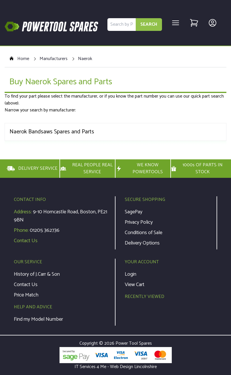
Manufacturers (54, 58)
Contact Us (26, 240)
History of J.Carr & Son (37, 274)
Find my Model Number (38, 319)
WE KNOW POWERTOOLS (139, 169)
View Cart (134, 284)
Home (19, 58)
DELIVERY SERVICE (32, 169)
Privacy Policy (139, 222)
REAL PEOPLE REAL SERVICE (86, 169)
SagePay (133, 212)
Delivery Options (142, 243)
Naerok (85, 58)
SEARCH (148, 24)
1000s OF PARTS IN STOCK (197, 169)
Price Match (26, 295)
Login (130, 274)
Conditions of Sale (143, 232)
